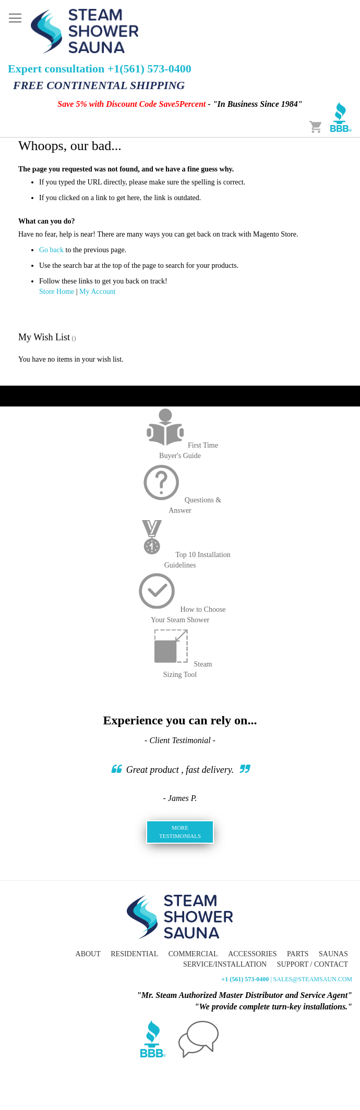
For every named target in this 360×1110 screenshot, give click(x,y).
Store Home (56, 291)
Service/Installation (225, 964)
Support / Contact (312, 964)
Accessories (252, 954)
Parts (297, 954)
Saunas (333, 954)
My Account (97, 291)
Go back (51, 250)
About (88, 954)
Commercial (193, 954)
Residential (134, 954)
